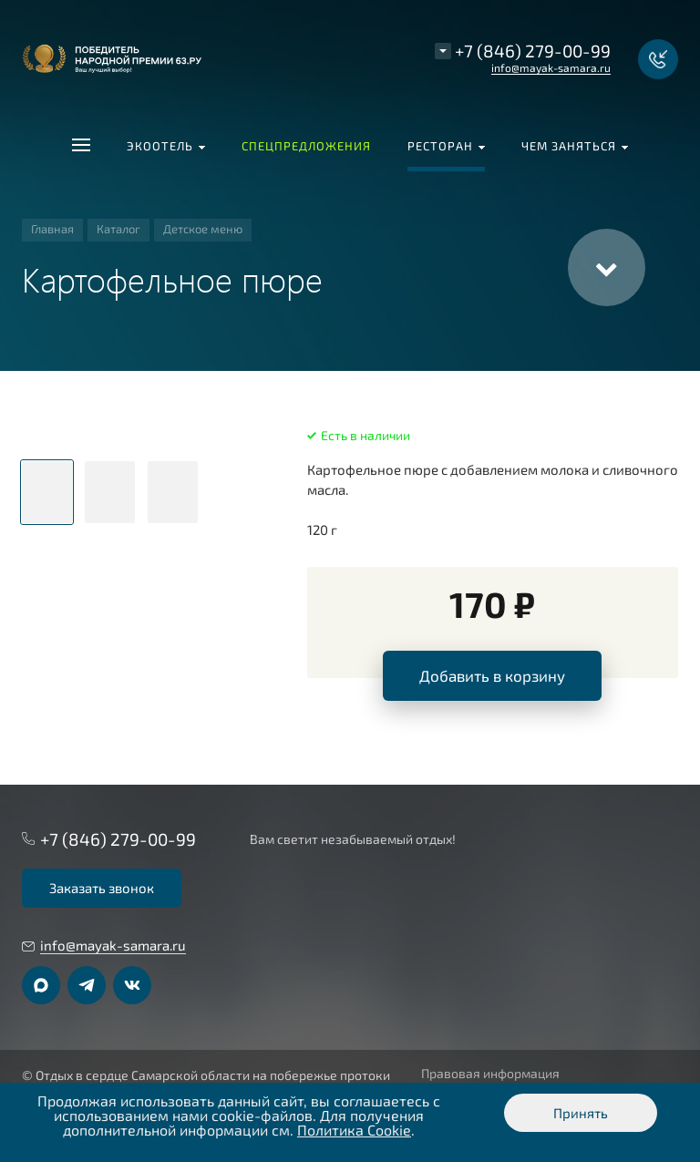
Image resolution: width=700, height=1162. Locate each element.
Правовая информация (490, 1073)
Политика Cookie (354, 1129)
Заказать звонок (101, 887)
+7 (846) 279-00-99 (533, 50)
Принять (580, 1113)
